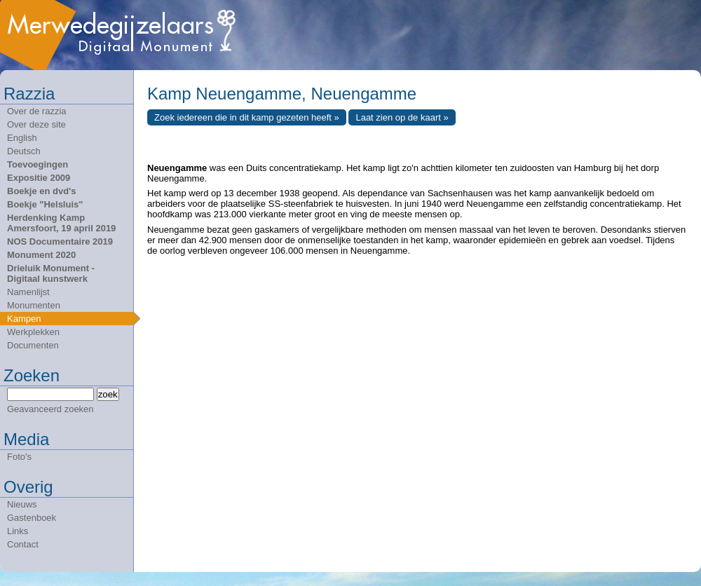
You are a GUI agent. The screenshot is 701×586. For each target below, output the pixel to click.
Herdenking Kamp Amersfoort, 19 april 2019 (61, 222)
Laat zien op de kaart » (401, 117)
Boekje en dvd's (41, 191)
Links (17, 531)
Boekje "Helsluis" (45, 204)
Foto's (19, 456)
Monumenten (33, 305)
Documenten (33, 345)
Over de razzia (37, 111)
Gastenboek (31, 517)
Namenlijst (28, 292)
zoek (108, 394)
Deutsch (24, 151)
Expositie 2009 (38, 177)
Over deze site (36, 124)
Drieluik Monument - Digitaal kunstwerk (51, 273)
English (22, 137)
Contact (23, 544)
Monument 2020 (41, 255)
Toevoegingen (37, 164)
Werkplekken (33, 332)
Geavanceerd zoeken (50, 409)
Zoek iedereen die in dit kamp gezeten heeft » (246, 117)
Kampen (24, 318)
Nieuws (22, 504)
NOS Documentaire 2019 (60, 241)
